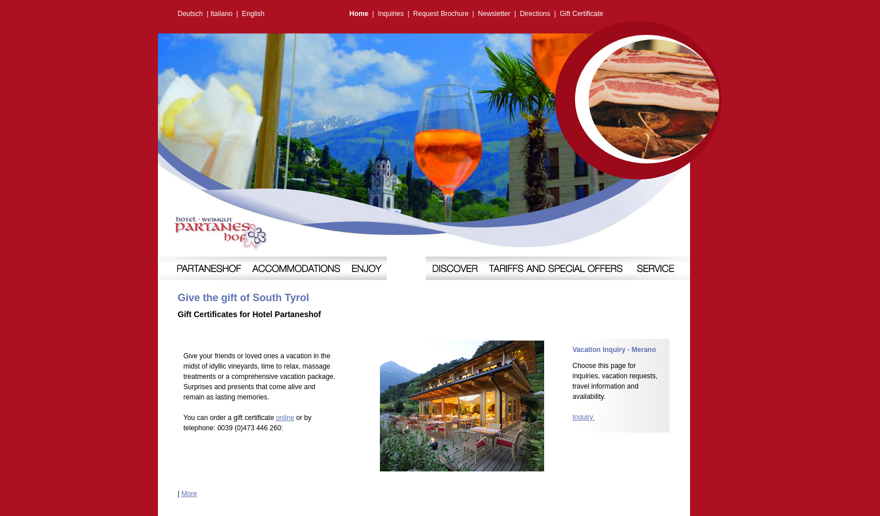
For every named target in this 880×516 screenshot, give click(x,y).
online (285, 418)
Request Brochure (441, 14)
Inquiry (584, 417)
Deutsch (190, 14)
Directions (535, 14)
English (253, 14)
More (189, 494)
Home (359, 14)
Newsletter (494, 14)
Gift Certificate (581, 14)
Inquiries (390, 14)
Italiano (222, 14)
